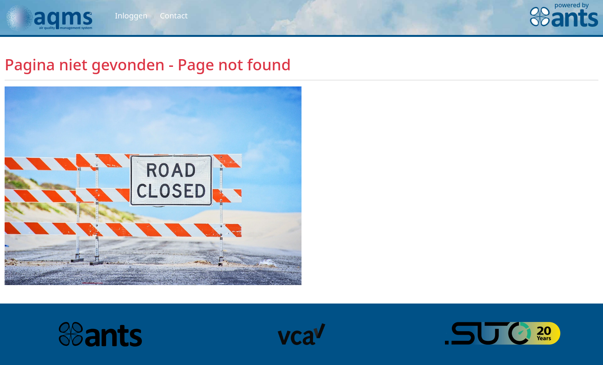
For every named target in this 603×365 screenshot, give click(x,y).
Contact (174, 15)
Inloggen (131, 15)
